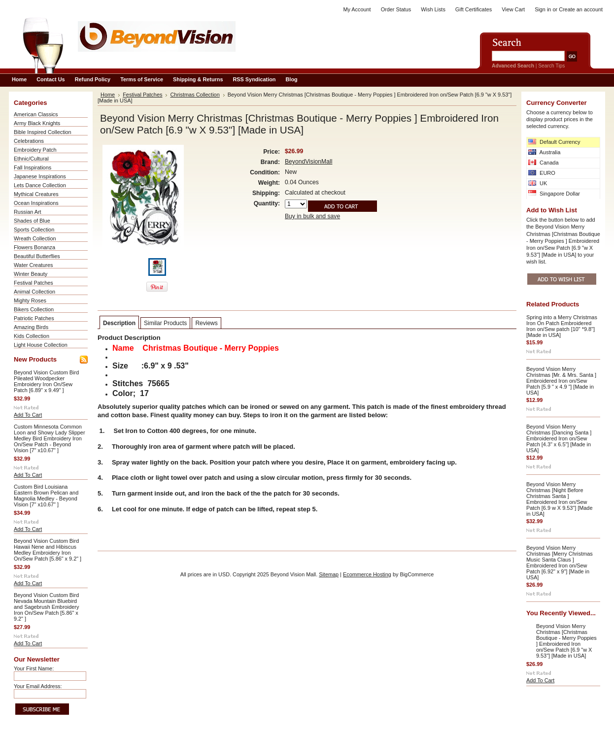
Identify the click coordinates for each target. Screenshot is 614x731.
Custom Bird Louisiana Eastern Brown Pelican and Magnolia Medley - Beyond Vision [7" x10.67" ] (46, 495)
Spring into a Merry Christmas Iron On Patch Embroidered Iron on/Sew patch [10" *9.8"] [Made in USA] (561, 326)
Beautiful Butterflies (37, 256)
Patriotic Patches (34, 318)
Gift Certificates (473, 9)
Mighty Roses (30, 300)
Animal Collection (34, 292)
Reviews (206, 323)
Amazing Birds (31, 327)
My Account (357, 9)
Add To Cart (28, 415)
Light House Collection (41, 345)
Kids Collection (31, 336)
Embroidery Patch (35, 150)
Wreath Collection (35, 238)
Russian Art (27, 212)
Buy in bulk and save (312, 216)
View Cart (513, 9)
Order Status (396, 9)
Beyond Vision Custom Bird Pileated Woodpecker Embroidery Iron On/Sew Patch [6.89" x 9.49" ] (46, 381)
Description (119, 323)
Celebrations (29, 141)
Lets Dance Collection (40, 185)
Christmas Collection (194, 95)
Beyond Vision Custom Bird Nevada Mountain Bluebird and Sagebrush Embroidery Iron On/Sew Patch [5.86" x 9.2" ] (46, 607)
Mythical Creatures (36, 194)
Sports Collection (34, 230)
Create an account (581, 9)
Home (108, 95)
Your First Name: (34, 668)
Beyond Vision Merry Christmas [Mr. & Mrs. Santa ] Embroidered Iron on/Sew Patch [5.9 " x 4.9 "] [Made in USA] (561, 381)
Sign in (543, 9)
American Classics (36, 114)
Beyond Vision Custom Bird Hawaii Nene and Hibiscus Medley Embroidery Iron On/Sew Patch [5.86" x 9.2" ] (47, 550)
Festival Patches (33, 283)
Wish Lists (433, 9)
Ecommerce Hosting (367, 574)
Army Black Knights (37, 123)
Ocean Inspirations (36, 203)
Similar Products (165, 323)
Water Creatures (33, 265)
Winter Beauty (30, 274)
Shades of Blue (32, 221)
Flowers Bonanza (34, 247)
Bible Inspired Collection (42, 132)
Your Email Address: (38, 686)
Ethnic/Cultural (31, 159)
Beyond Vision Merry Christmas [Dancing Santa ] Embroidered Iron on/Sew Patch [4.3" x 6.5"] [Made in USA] (558, 438)
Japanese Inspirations (40, 176)
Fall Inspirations (32, 167)
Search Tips (551, 65)
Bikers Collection (34, 309)
